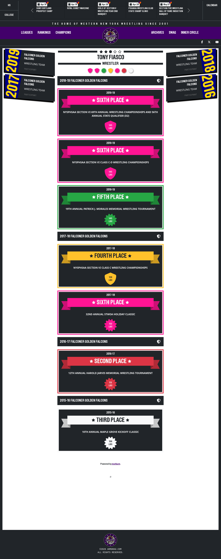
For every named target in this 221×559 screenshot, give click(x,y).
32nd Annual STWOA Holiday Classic (110, 314)
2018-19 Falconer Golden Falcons (84, 81)
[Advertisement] (30, 128)
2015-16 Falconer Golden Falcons (84, 400)
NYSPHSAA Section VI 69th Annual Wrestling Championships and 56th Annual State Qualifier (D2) (110, 113)
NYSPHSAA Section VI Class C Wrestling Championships (110, 267)
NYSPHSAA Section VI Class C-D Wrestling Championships (110, 162)
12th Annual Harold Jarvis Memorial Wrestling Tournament (110, 373)
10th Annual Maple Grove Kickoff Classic (110, 432)
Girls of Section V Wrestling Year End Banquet (108, 11)
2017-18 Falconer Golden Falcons (84, 236)
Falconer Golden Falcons (34, 57)
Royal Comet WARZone (78, 8)
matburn (116, 464)
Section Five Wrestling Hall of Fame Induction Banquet (171, 11)
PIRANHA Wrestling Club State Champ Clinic (140, 9)
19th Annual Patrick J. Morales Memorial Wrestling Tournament (110, 209)
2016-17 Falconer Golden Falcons (84, 342)
